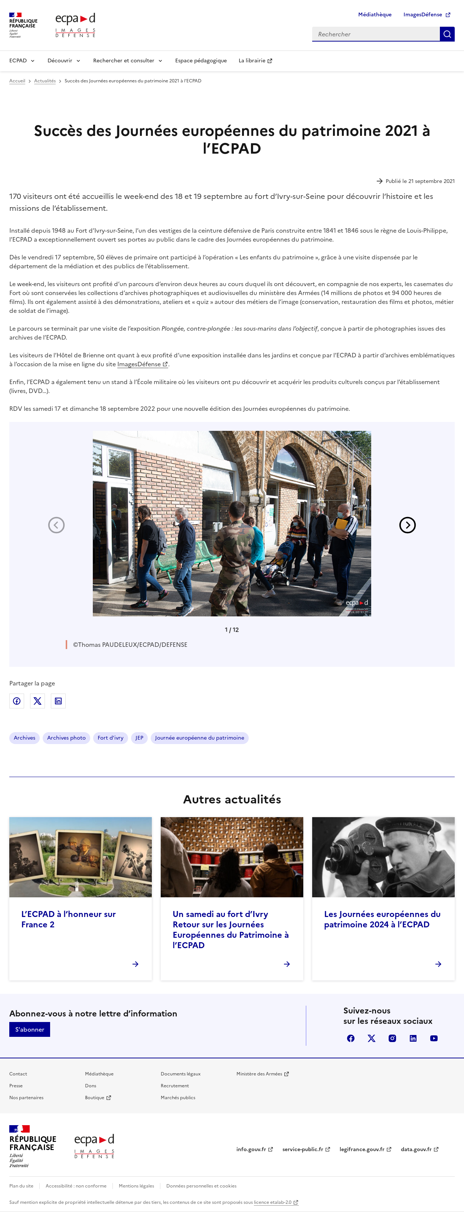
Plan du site (21, 1186)
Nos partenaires (26, 1097)
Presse (16, 1085)
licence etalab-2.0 (272, 1202)
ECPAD (18, 61)
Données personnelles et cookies (201, 1186)
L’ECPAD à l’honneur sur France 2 (68, 919)
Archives (24, 738)
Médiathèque (375, 15)
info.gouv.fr (251, 1149)
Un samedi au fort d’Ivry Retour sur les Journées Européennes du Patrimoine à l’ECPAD (231, 929)
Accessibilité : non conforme (76, 1186)
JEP (139, 738)
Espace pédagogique (201, 61)
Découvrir (60, 61)
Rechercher (447, 34)
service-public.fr (302, 1149)
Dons (90, 1085)
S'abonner (29, 1029)
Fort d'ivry (111, 738)
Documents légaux (180, 1074)
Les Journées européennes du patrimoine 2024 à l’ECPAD (382, 919)
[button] (408, 525)
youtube (434, 1038)
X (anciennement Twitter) (371, 1038)
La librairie (252, 61)
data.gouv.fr (416, 1149)
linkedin (413, 1038)
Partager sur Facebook (16, 701)
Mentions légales (136, 1186)
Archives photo (66, 738)
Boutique (94, 1097)
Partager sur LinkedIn (58, 701)
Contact (18, 1074)
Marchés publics (178, 1097)
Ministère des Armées (259, 1074)
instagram (392, 1038)
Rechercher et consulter (123, 61)
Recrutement (175, 1085)
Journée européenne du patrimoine (199, 738)
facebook (350, 1038)
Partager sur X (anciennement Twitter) (37, 701)
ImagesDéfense (422, 15)
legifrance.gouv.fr (362, 1149)
